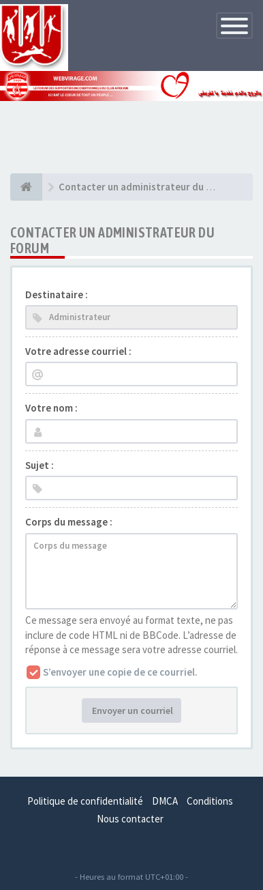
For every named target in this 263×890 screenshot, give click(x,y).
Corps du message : (68, 521)
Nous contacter (130, 818)
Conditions (210, 800)
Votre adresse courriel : (78, 351)
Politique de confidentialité (85, 800)
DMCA (165, 800)
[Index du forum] (26, 187)
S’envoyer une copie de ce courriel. (120, 671)
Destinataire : (56, 294)
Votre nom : (51, 407)
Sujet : (39, 465)
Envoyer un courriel (131, 710)
